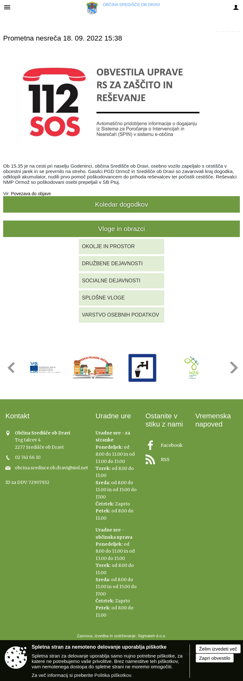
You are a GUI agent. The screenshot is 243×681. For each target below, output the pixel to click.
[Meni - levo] (7, 7)
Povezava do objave (31, 193)
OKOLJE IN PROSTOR (108, 246)
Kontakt (17, 416)
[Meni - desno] (235, 7)
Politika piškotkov (112, 675)
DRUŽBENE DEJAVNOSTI (112, 263)
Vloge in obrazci (121, 228)
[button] (10, 367)
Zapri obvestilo (214, 658)
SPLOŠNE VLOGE (103, 297)
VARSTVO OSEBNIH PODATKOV (120, 315)
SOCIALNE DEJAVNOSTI (111, 280)
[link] (217, 31)
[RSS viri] (167, 457)
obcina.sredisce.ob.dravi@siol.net (51, 468)
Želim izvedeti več (218, 649)
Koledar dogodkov (121, 204)
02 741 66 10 (27, 457)
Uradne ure (113, 416)
